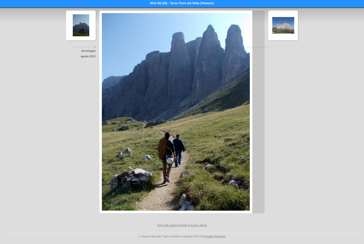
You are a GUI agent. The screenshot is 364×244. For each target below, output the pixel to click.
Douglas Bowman (215, 236)
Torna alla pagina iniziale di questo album (182, 225)
